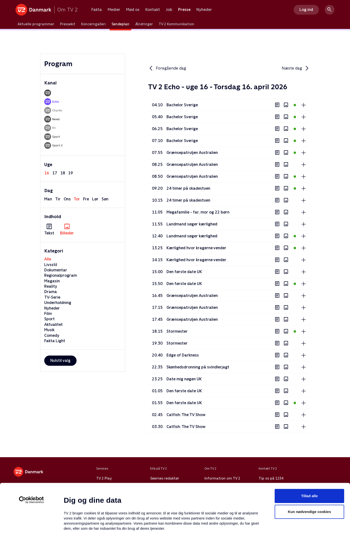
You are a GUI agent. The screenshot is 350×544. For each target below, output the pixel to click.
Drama (50, 291)
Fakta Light (54, 341)
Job (169, 10)
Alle (47, 259)
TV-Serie (52, 297)
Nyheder (204, 10)
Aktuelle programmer (36, 24)
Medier (114, 10)
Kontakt (152, 10)
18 (62, 173)
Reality (50, 286)
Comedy (51, 335)
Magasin (52, 281)
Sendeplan (120, 24)
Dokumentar (55, 270)
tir (58, 199)
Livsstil (50, 264)
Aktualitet (53, 324)
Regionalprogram (60, 275)
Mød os (133, 10)
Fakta (96, 10)
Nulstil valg (60, 360)
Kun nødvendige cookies (309, 480)
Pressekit (67, 24)
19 (70, 173)
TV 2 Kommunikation (176, 24)
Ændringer (144, 24)
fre (86, 199)
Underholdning (57, 302)
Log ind (306, 9)
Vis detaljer (235, 534)
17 (54, 173)
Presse (184, 10)
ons (67, 199)
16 (46, 173)
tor (77, 199)
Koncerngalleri (93, 24)
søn (105, 199)
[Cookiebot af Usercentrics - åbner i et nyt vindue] (31, 467)
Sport (49, 319)
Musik (49, 330)
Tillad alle (309, 464)
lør (95, 199)
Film (48, 313)
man (48, 199)
